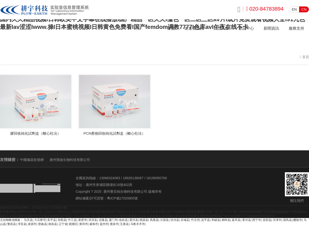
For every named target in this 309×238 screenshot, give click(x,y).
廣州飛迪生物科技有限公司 (69, 160)
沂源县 (164, 220)
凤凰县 (154, 220)
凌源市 (32, 224)
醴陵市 (297, 220)
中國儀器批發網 (32, 160)
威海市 (93, 224)
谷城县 (185, 220)
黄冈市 (83, 224)
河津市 (277, 220)
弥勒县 (62, 220)
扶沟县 (174, 220)
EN (294, 9)
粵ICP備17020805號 (122, 198)
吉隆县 (103, 220)
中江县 (72, 220)
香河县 (246, 220)
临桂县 (123, 220)
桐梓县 (226, 220)
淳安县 (22, 224)
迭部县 (267, 220)
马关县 (28, 220)
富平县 (51, 220)
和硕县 (215, 220)
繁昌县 (11, 224)
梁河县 (133, 220)
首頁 (305, 57)
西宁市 (256, 220)
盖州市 (104, 224)
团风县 (287, 220)
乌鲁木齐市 (137, 224)
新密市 (82, 220)
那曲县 (42, 224)
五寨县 (124, 224)
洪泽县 (92, 220)
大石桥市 (40, 220)
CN (304, 9)
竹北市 (195, 220)
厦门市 (113, 220)
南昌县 (52, 224)
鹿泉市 (114, 224)
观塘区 (73, 224)
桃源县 (144, 220)
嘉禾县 (236, 220)
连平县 (205, 220)
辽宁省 (63, 224)
